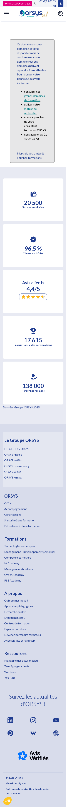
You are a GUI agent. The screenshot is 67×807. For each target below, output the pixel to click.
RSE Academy (12, 580)
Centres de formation (17, 623)
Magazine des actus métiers (21, 660)
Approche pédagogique (18, 606)
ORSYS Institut (13, 460)
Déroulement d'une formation (22, 526)
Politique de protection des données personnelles (27, 791)
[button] (7, 801)
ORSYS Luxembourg (16, 466)
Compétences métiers (17, 557)
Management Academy (18, 569)
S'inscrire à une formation (19, 520)
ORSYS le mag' (13, 477)
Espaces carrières (15, 629)
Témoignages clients (16, 666)
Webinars (10, 672)
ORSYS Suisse (12, 471)
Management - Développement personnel (29, 551)
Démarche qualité (15, 612)
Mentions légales (16, 783)
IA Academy (11, 563)
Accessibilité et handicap (19, 640)
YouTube (9, 677)
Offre (7, 503)
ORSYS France (13, 454)
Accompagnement (15, 509)
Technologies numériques (19, 546)
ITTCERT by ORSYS (16, 448)
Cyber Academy (14, 574)
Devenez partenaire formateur (22, 634)
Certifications (12, 514)
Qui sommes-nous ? (16, 600)
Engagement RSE (14, 617)
